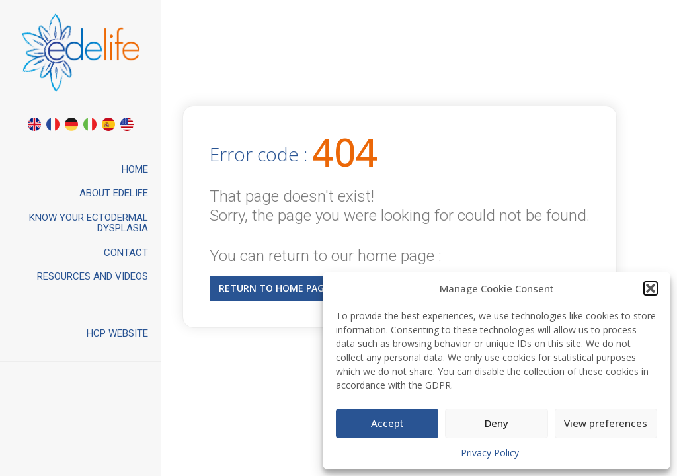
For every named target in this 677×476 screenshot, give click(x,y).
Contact (126, 252)
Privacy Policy (490, 452)
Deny (496, 423)
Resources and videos (92, 276)
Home (135, 169)
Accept (387, 423)
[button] (650, 288)
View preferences (605, 423)
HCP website (117, 333)
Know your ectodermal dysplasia (88, 223)
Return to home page (274, 288)
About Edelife (113, 193)
